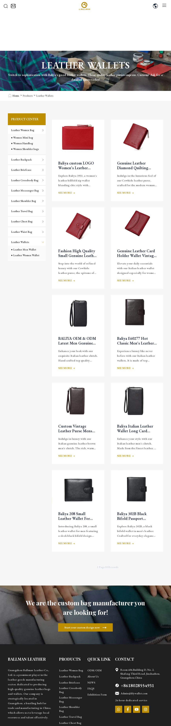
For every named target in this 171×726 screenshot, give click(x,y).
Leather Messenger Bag (27, 190)
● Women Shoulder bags (25, 149)
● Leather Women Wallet (25, 255)
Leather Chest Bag (27, 221)
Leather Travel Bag (27, 211)
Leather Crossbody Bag (27, 180)
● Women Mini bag (22, 137)
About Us (93, 676)
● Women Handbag (22, 143)
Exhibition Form (97, 694)
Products (28, 95)
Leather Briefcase (27, 170)
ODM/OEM (94, 670)
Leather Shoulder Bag (27, 201)
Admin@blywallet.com (131, 693)
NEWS (91, 682)
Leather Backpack (27, 159)
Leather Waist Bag (27, 232)
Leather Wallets (44, 95)
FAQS (90, 688)
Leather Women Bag (27, 130)
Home (16, 95)
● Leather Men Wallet (23, 249)
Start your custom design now (85, 627)
